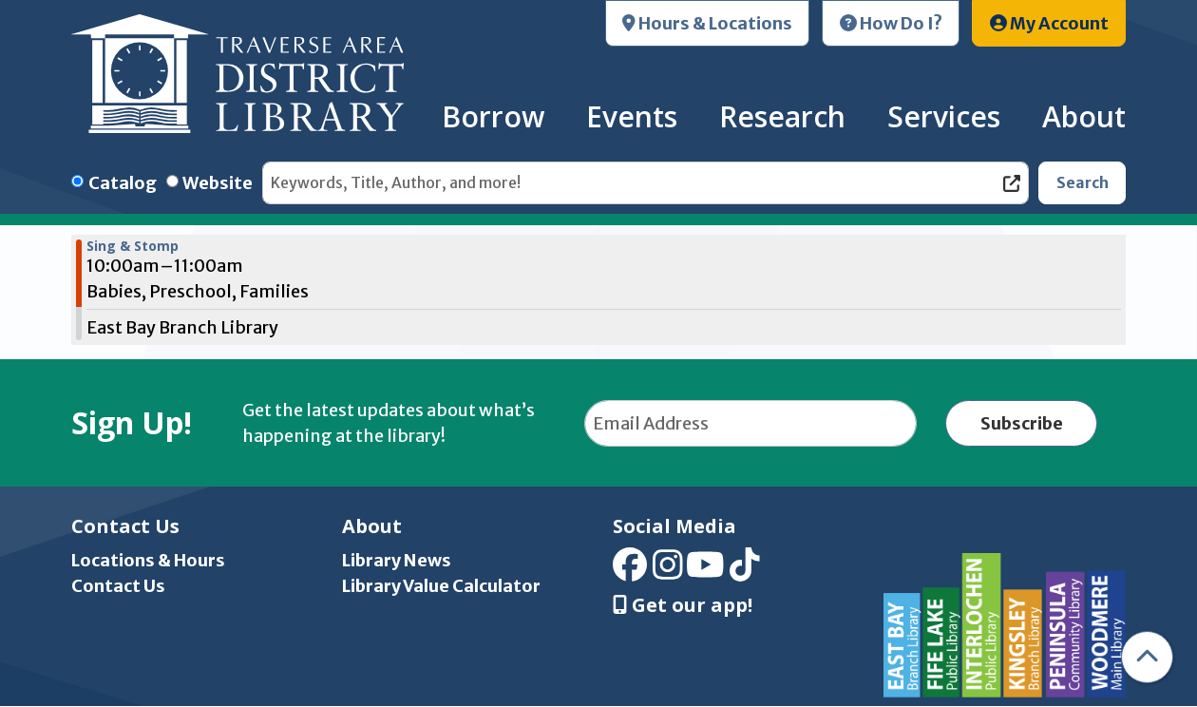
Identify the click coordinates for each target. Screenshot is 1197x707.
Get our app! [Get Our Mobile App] (682, 605)
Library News (396, 560)
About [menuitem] (1084, 116)
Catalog (122, 183)
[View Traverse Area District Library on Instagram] (668, 572)
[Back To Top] (1147, 657)
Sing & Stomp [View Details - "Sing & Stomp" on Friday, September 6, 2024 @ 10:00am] (132, 246)
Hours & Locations (707, 23)
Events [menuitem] (631, 116)
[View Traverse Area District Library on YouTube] (705, 572)
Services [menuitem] (943, 116)
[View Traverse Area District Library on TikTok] (745, 572)
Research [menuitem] (782, 116)
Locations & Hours (148, 560)
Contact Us (118, 586)
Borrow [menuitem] (493, 116)
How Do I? (891, 23)
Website (217, 183)
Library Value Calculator (441, 586)
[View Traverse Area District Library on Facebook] (630, 572)
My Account (1049, 23)
